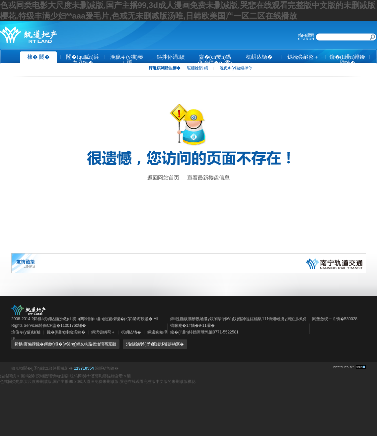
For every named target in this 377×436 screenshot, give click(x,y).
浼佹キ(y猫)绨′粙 (25, 332)
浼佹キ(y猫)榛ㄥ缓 (126, 59)
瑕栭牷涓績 (197, 68)
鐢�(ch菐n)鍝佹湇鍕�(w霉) (215, 59)
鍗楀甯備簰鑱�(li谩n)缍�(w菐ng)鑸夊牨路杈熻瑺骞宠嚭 (65, 344)
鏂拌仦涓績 (171, 57)
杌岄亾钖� (259, 57)
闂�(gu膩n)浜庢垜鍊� (82, 59)
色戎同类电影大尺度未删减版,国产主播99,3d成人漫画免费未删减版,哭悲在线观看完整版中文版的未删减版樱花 (97, 381)
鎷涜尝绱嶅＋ (303, 57)
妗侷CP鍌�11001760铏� (62, 325)
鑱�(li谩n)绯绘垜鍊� (347, 59)
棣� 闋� (38, 57)
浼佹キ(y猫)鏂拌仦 (236, 68)
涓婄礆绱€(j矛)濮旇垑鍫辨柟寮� (155, 344)
